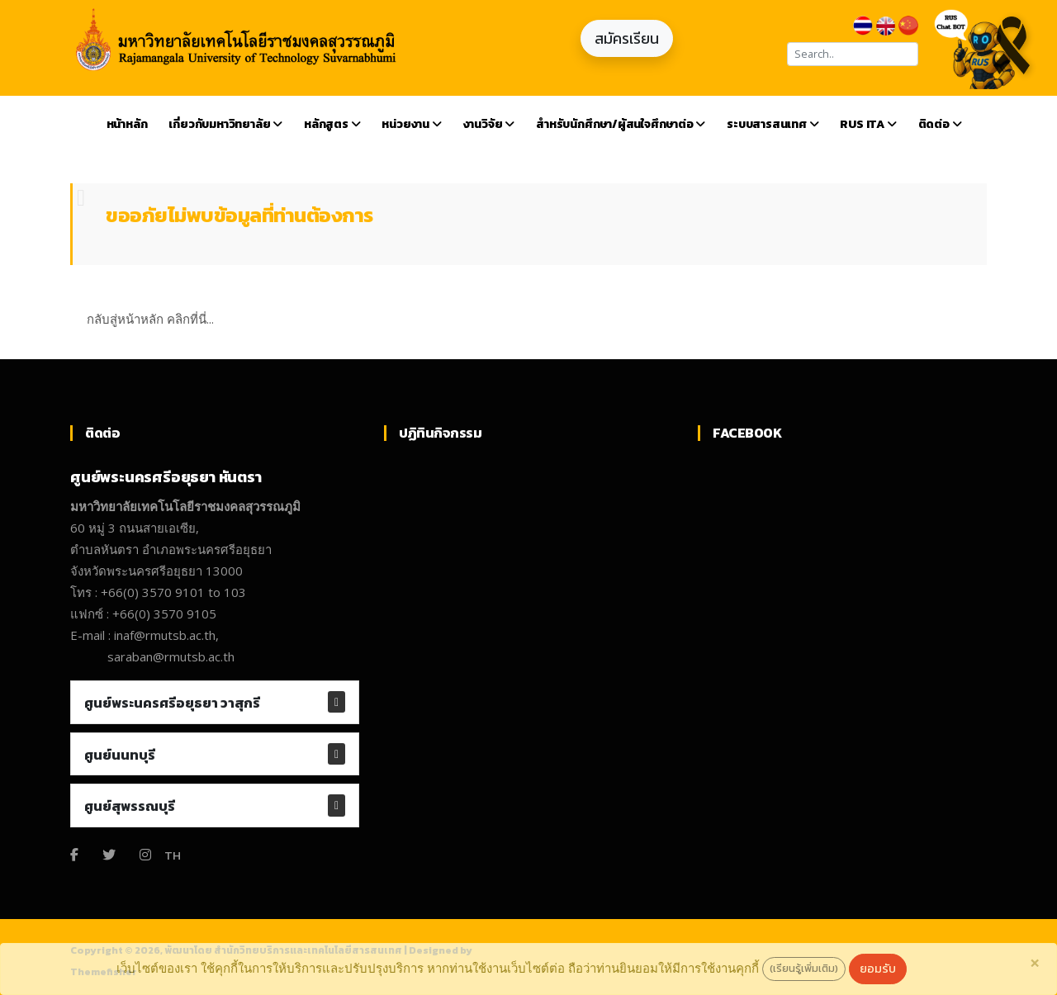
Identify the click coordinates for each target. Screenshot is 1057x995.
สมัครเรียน (627, 38)
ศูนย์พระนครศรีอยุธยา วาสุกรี (172, 703)
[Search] (852, 54)
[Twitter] (109, 854)
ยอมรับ (878, 968)
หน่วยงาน (411, 124)
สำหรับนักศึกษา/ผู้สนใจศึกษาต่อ (620, 124)
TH (172, 855)
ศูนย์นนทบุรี (119, 755)
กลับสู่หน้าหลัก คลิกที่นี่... (150, 318)
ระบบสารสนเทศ (772, 124)
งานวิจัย (488, 124)
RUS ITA (868, 124)
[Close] (1034, 963)
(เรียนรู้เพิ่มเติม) (804, 968)
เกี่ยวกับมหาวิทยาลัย (225, 124)
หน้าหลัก (127, 124)
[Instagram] (145, 854)
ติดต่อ (940, 124)
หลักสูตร (332, 124)
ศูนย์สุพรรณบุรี (129, 806)
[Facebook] (74, 854)
